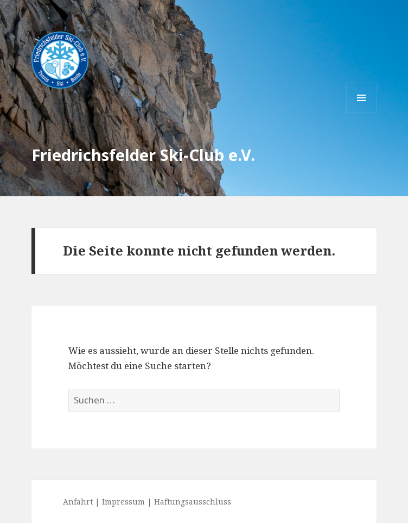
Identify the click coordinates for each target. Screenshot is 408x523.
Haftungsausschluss (192, 501)
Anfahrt (78, 501)
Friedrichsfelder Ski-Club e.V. (143, 154)
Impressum (123, 501)
